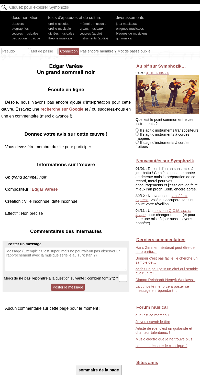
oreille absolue (59, 24)
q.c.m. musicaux (91, 28)
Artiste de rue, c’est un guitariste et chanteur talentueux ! (164, 330)
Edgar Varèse (45, 189)
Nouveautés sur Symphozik (165, 160)
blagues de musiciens (132, 33)
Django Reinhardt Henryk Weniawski (165, 280)
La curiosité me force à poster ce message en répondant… (162, 288)
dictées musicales (61, 33)
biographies (20, 28)
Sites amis (147, 362)
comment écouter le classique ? (161, 346)
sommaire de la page (99, 370)
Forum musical (152, 307)
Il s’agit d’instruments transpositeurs (167, 130)
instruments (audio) (94, 38)
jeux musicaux (126, 24)
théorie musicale (60, 38)
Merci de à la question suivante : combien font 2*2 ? (65, 278)
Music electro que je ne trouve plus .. (165, 339)
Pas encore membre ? (98, 51)
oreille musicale (59, 28)
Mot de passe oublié (133, 51)
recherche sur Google (62, 109)
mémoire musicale (93, 24)
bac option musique (26, 38)
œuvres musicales (25, 33)
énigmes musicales (130, 28)
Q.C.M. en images (157, 73)
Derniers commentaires (160, 239)
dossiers (18, 24)
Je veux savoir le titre (153, 322)
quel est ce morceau (152, 315)
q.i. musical (124, 38)
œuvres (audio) (91, 33)
